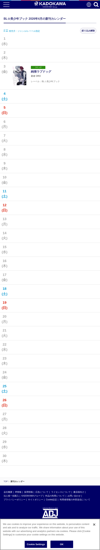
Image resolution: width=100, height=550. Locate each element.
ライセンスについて (61, 492)
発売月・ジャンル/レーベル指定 (22, 30)
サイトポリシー (35, 499)
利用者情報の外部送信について (75, 499)
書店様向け (78, 492)
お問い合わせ (74, 496)
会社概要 (8, 492)
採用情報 (28, 492)
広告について (41, 492)
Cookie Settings (36, 545)
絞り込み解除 (88, 30)
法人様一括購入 (11, 496)
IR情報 (18, 492)
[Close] (94, 526)
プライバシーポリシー (14, 499)
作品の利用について (55, 496)
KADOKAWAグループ (31, 496)
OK (62, 545)
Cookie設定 (51, 499)
